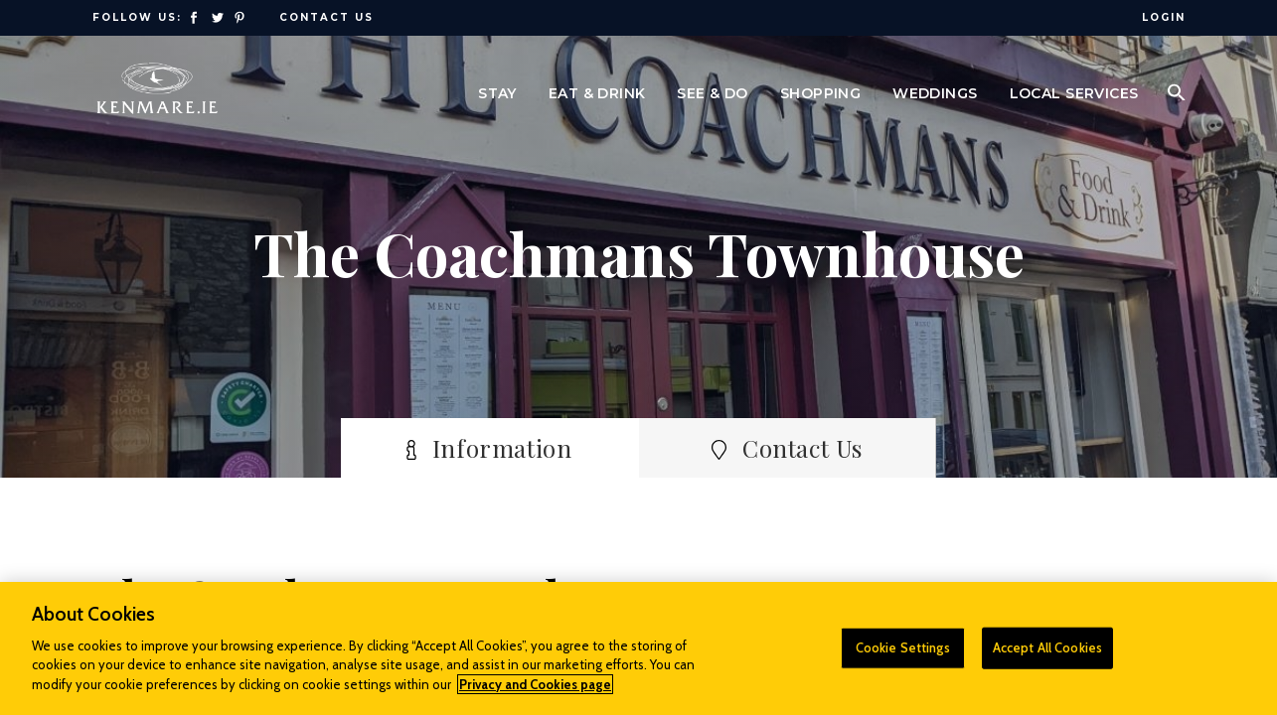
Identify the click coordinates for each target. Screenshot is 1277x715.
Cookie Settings (903, 655)
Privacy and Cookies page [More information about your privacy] (535, 692)
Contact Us (326, 17)
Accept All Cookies (1047, 655)
